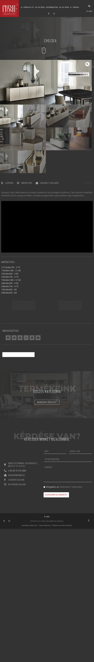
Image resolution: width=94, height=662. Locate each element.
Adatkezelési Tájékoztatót (70, 541)
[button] (87, 64)
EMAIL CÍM (76, 506)
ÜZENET (49, 522)
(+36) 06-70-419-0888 (17, 525)
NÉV (47, 506)
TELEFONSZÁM (53, 514)
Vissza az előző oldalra (18, 409)
